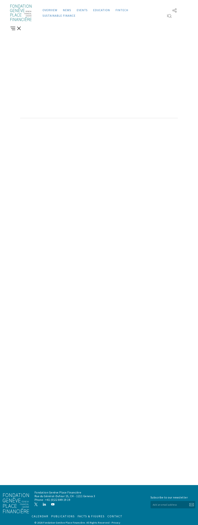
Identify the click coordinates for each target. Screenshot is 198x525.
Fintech (121, 10)
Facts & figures (116, 508)
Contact (137, 508)
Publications (91, 508)
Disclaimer (49, 519)
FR (164, 10)
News (67, 10)
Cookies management (68, 519)
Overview (50, 10)
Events (82, 10)
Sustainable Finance (59, 15)
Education (101, 10)
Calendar (69, 508)
